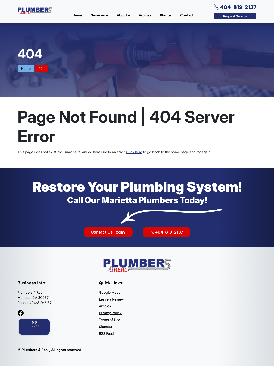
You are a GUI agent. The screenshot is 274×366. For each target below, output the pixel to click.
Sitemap (105, 326)
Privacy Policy (110, 313)
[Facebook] (21, 313)
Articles (145, 15)
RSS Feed (106, 333)
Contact (187, 15)
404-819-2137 (235, 7)
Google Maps (109, 292)
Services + (99, 15)
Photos (166, 15)
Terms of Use (109, 320)
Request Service (235, 16)
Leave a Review (111, 299)
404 (41, 68)
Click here (134, 152)
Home (77, 15)
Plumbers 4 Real (35, 350)
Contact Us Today (108, 232)
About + (123, 15)
